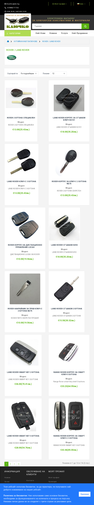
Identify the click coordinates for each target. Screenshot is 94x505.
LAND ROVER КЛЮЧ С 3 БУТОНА (21, 181)
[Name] (85, 26)
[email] (11, 3)
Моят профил (53, 477)
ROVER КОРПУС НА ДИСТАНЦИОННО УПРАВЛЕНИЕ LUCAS (25, 246)
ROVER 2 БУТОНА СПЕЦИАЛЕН (21, 118)
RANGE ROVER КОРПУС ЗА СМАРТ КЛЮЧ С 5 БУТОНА (69, 437)
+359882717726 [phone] (11, 8)
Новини (53, 33)
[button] (72, 501)
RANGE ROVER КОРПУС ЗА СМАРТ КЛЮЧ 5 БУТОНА (69, 373)
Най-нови (40, 33)
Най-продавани (80, 33)
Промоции (52, 482)
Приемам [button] (85, 494)
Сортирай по (12, 73)
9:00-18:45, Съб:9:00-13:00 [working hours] (15, 12)
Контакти (30, 480)
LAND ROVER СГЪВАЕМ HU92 (64, 245)
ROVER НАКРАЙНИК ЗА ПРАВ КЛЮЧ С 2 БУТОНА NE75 (25, 310)
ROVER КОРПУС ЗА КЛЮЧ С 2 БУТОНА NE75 (69, 182)
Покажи (46, 73)
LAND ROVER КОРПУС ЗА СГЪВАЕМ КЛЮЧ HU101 (69, 119)
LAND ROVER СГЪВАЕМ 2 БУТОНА (66, 309)
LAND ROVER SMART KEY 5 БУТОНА (23, 436)
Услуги (64, 33)
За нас (6, 482)
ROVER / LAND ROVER (51, 41)
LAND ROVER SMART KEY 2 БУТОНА (23, 372)
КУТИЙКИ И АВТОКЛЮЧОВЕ (25, 41)
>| (18, 464)
